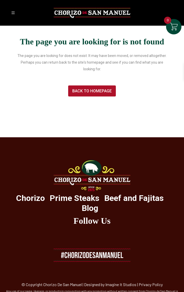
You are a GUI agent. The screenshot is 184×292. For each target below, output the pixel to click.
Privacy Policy (151, 284)
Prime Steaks (74, 198)
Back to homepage (92, 91)
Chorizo (30, 198)
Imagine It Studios (120, 284)
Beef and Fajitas (134, 198)
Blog (90, 208)
